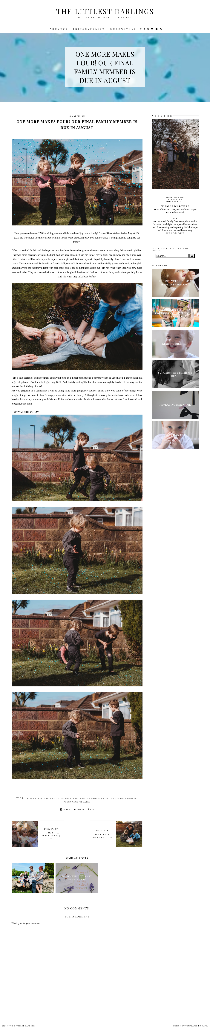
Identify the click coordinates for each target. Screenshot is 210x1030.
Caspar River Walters (40, 798)
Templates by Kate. (197, 1026)
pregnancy (64, 798)
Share (65, 809)
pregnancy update (124, 798)
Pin (91, 809)
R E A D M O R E (175, 233)
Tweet (78, 809)
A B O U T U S (58, 29)
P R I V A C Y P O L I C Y (88, 29)
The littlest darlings (105, 11)
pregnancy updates (77, 802)
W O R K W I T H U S (123, 29)
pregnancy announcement (91, 798)
